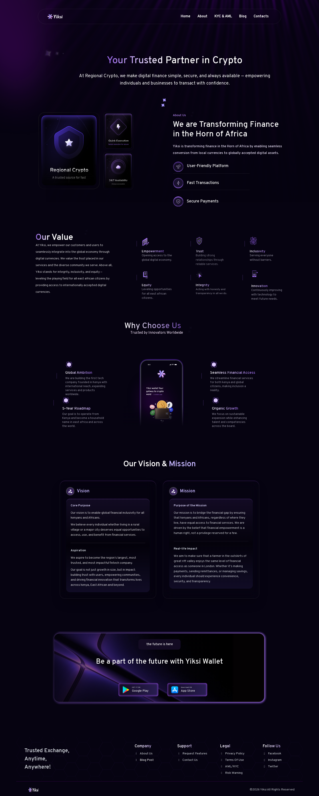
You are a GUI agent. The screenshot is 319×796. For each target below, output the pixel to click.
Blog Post (144, 760)
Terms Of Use (232, 760)
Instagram (272, 760)
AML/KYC (229, 766)
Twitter (270, 766)
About (202, 16)
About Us (144, 754)
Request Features (192, 754)
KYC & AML (223, 16)
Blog (243, 16)
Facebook (272, 754)
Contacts (261, 16)
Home (185, 16)
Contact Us (187, 760)
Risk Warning (231, 773)
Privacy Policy (232, 754)
